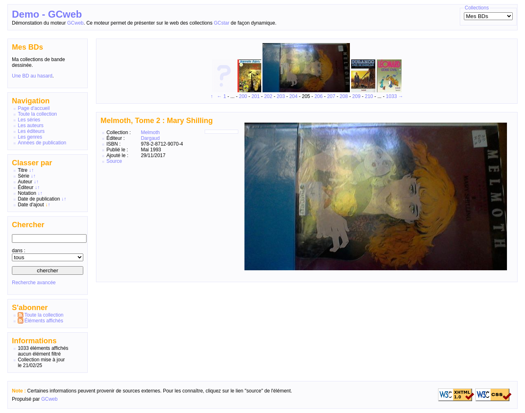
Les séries (29, 120)
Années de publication (42, 143)
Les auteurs (30, 125)
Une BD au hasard (32, 76)
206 (319, 96)
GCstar (221, 23)
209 (356, 96)
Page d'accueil (34, 108)
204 (293, 96)
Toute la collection (37, 114)
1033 (391, 96)
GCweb (75, 23)
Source (114, 161)
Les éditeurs (31, 131)
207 (331, 96)
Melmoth (150, 132)
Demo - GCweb (47, 14)
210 (369, 96)
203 (281, 96)
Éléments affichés (43, 321)
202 (268, 96)
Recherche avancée (34, 282)
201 (255, 96)
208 (344, 96)
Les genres (30, 137)
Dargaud (150, 138)
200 (243, 96)
